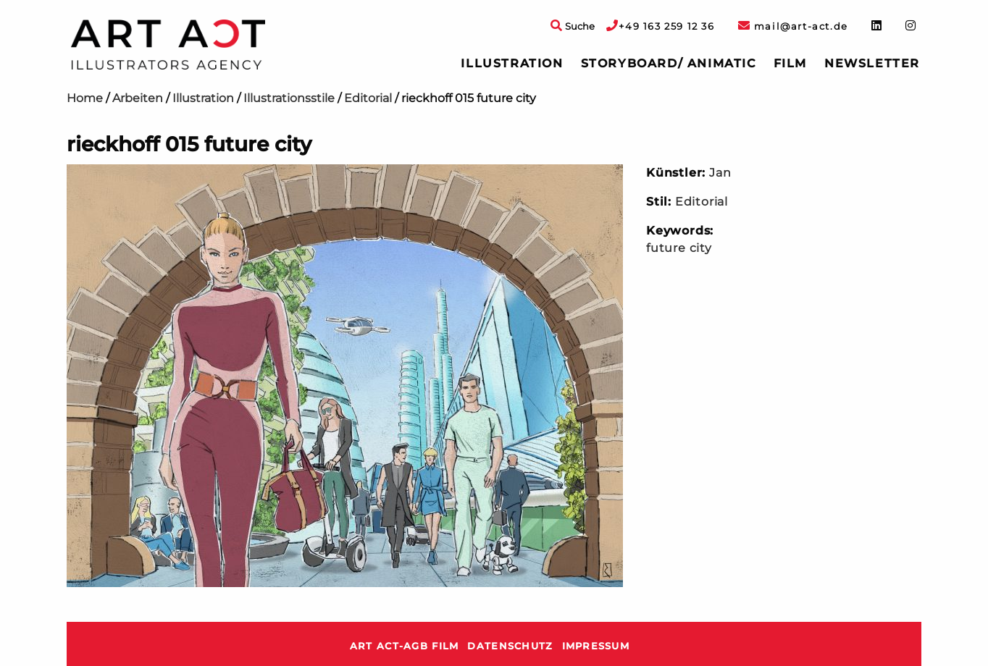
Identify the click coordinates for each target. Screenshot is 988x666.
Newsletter (872, 63)
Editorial (368, 98)
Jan (720, 173)
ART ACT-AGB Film (404, 646)
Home (85, 98)
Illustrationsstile (289, 98)
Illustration (512, 63)
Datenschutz (510, 646)
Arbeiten (137, 98)
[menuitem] (512, 63)
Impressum (596, 646)
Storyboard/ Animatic (668, 63)
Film (790, 63)
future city (679, 248)
